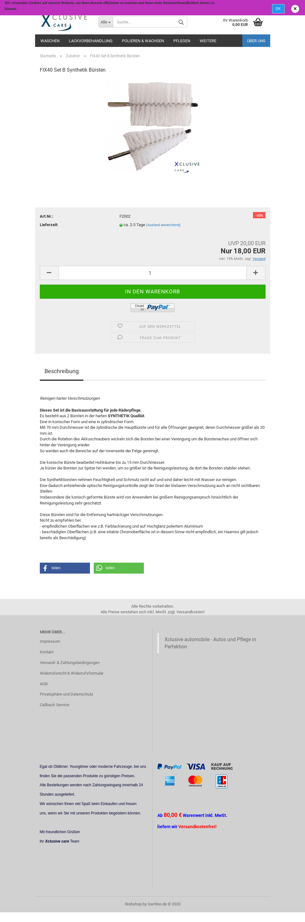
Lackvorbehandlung (91, 40)
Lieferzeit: (49, 224)
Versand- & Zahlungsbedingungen (70, 662)
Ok (278, 9)
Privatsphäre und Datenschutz (66, 694)
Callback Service (54, 704)
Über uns (256, 40)
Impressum (50, 641)
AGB (44, 683)
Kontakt (47, 652)
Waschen (50, 40)
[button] (65, 568)
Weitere (208, 40)
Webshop (133, 904)
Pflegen (181, 40)
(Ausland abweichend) (163, 225)
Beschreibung (62, 371)
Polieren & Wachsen (143, 40)
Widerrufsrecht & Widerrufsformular (71, 673)
